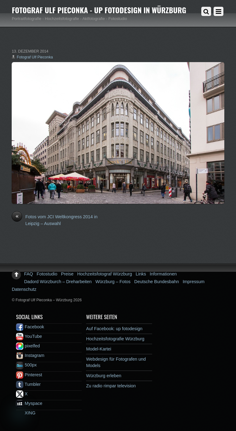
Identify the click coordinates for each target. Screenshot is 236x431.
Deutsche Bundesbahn (156, 281)
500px (26, 364)
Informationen (163, 273)
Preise (67, 273)
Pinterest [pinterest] (29, 374)
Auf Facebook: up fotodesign (114, 328)
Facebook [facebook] (30, 326)
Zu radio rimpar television (111, 385)
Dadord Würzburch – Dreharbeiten (58, 281)
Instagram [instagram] (30, 355)
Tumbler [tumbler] (28, 384)
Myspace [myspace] (29, 403)
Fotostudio (47, 273)
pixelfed (28, 345)
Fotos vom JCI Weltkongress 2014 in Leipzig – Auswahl (54, 220)
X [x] (22, 393)
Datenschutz (24, 289)
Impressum (193, 281)
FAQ (28, 273)
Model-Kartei (98, 348)
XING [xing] (25, 412)
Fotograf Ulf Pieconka (35, 57)
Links (141, 273)
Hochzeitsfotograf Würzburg (104, 273)
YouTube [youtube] (29, 336)
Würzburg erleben (103, 375)
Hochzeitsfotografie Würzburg (115, 338)
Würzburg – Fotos (112, 281)
